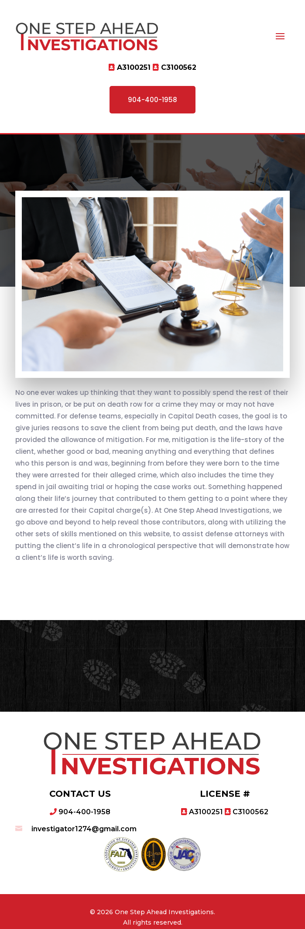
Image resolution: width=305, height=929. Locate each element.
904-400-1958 (152, 99)
